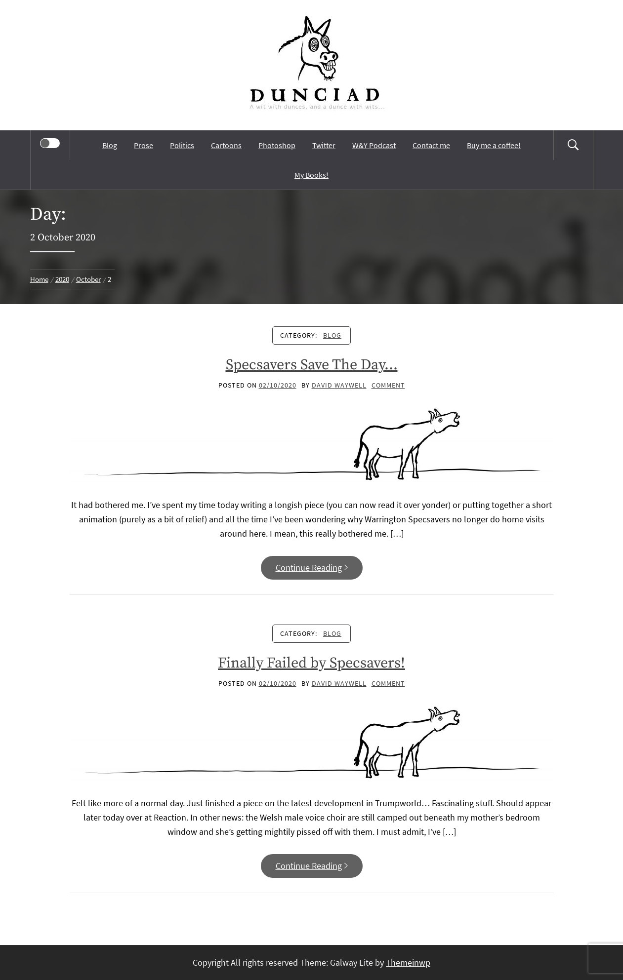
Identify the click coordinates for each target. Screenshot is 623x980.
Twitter (323, 145)
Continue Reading (312, 567)
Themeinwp (408, 962)
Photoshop (276, 145)
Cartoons (226, 145)
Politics (182, 145)
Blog (109, 145)
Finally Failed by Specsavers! (311, 663)
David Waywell (339, 385)
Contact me (431, 145)
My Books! (311, 175)
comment (388, 385)
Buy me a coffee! (494, 145)
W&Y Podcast (374, 145)
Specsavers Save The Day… (312, 364)
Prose (143, 145)
